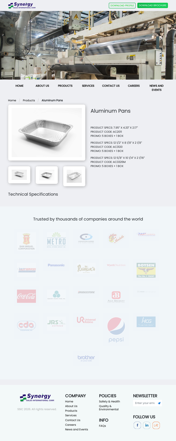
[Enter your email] (145, 403)
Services (88, 86)
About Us (42, 86)
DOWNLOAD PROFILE (122, 5)
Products (65, 86)
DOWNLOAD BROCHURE (152, 5)
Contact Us (110, 86)
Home (19, 86)
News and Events (156, 88)
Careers (134, 86)
